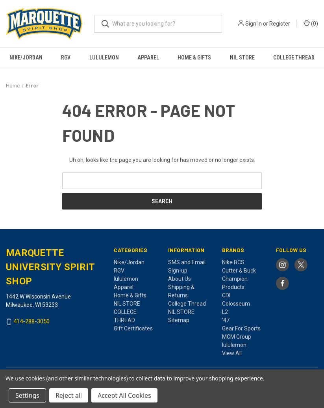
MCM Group (236, 337)
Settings (27, 395)
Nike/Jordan (26, 57)
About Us (179, 279)
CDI (226, 295)
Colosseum (236, 303)
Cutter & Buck (239, 270)
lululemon (104, 57)
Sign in (253, 23)
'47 (226, 320)
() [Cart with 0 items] (311, 23)
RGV (65, 57)
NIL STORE (242, 57)
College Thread (187, 303)
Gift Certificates (133, 328)
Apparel (148, 57)
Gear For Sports (241, 328)
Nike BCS (233, 262)
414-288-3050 (31, 321)
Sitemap (178, 320)
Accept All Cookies (124, 395)
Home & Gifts (194, 57)
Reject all (69, 395)
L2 (225, 312)
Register (279, 23)
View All (232, 353)
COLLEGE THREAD (294, 57)
